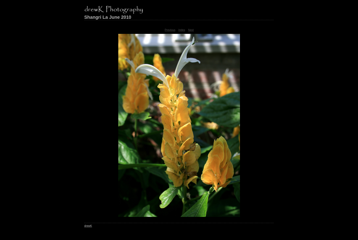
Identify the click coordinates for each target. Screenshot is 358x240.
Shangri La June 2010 (107, 17)
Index (181, 30)
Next (191, 30)
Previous (170, 30)
